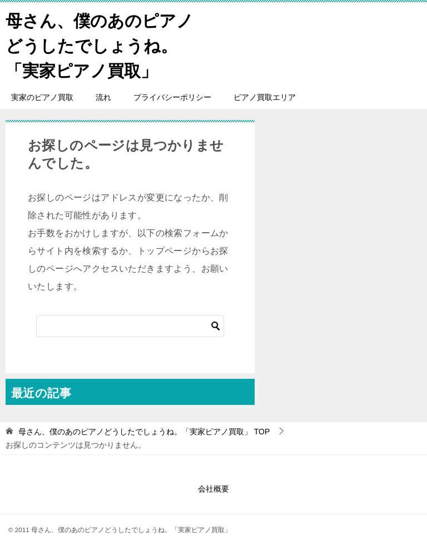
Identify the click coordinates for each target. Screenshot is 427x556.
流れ (103, 97)
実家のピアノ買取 (42, 97)
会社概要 (213, 488)
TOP (144, 431)
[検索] (130, 326)
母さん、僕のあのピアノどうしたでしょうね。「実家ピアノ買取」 (99, 44)
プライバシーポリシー (172, 97)
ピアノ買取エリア (265, 97)
